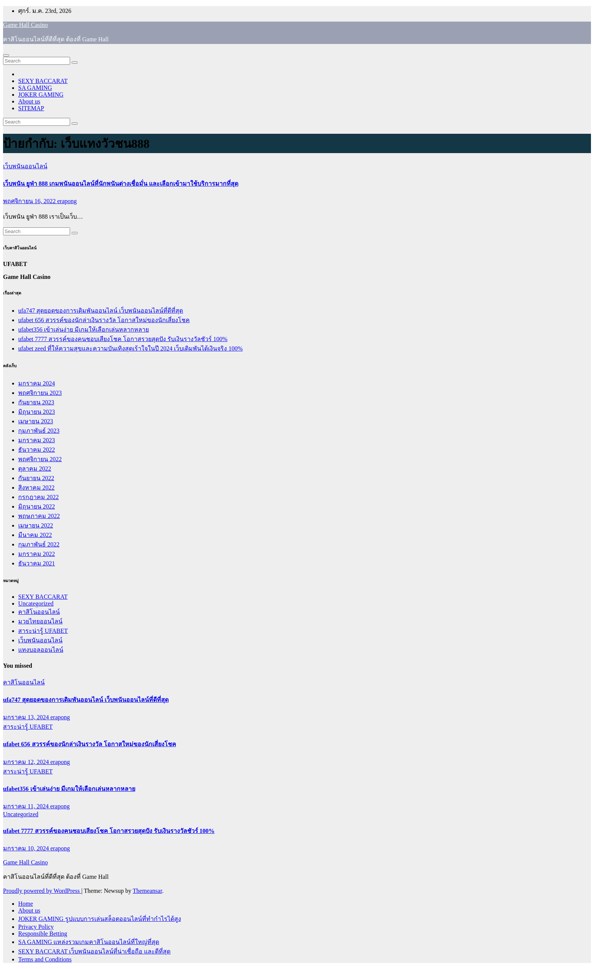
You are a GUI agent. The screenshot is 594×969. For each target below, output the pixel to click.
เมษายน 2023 (35, 421)
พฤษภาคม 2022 (39, 516)
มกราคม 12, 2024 (26, 762)
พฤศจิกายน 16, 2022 (30, 201)
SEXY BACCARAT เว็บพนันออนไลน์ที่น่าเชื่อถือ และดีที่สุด (94, 951)
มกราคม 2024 (36, 383)
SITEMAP (31, 108)
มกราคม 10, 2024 (26, 848)
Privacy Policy (36, 927)
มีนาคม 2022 (35, 535)
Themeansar (147, 891)
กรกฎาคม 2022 (38, 497)
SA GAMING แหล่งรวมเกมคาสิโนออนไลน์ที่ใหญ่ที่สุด (88, 942)
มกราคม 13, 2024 (26, 717)
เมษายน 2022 (35, 525)
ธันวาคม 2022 (36, 449)
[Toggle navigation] (6, 55)
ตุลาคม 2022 (34, 468)
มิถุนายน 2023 (36, 412)
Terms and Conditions (45, 959)
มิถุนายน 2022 (36, 506)
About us (29, 101)
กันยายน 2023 (36, 402)
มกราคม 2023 (36, 440)
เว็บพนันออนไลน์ (25, 166)
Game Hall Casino (25, 25)
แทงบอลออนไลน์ (40, 650)
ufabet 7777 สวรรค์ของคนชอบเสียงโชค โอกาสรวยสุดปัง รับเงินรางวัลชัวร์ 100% (122, 339)
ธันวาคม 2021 (36, 563)
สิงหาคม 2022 (36, 487)
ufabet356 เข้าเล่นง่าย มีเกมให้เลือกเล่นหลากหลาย (83, 329)
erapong (67, 201)
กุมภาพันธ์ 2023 (38, 430)
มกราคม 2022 (36, 554)
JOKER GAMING (41, 94)
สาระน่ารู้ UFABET (43, 631)
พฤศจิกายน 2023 (40, 393)
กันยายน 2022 (36, 478)
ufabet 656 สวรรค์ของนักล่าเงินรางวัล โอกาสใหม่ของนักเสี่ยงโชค (104, 320)
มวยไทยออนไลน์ (40, 621)
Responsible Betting (42, 933)
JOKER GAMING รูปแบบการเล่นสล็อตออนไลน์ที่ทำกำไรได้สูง (99, 919)
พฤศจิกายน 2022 (40, 459)
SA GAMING (35, 88)
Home (25, 903)
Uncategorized (35, 603)
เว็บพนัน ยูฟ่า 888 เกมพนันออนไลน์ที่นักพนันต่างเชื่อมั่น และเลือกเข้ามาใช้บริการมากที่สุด (120, 183)
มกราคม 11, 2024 (26, 806)
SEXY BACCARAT (43, 81)
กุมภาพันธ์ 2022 (38, 544)
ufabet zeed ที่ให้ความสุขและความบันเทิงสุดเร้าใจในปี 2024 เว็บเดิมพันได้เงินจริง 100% (130, 348)
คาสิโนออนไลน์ (39, 612)
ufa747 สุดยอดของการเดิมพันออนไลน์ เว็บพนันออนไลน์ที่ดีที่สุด (100, 310)
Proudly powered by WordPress (42, 891)
